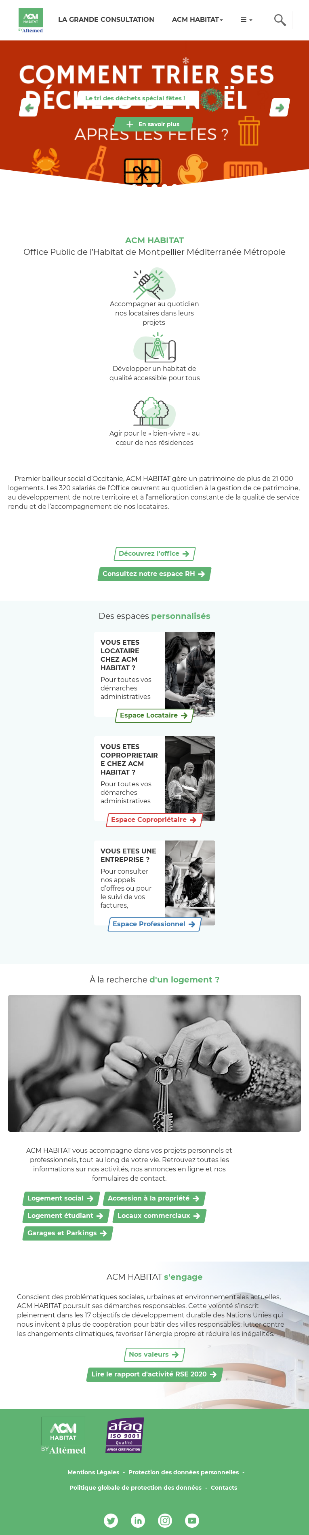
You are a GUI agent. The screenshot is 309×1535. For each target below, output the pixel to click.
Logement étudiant (60, 1216)
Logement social (55, 1198)
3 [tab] (154, 187)
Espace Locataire (149, 715)
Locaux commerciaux (154, 1216)
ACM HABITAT (197, 19)
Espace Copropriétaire (149, 820)
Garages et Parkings (62, 1233)
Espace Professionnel (149, 924)
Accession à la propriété (148, 1198)
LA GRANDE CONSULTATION (106, 19)
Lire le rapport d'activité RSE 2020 (149, 1374)
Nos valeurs (149, 1354)
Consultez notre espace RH (149, 574)
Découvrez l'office (149, 553)
